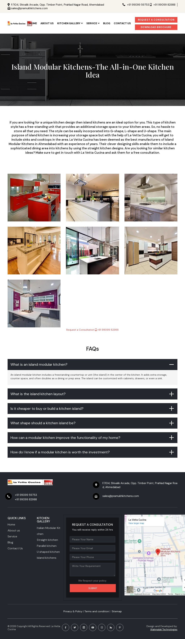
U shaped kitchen (48, 552)
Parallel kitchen (47, 546)
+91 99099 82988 (162, 5)
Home (11, 524)
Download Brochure (156, 27)
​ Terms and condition (96, 611)
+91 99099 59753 (135, 5)
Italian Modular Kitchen (48, 531)
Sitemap (117, 611)
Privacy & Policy (72, 611)
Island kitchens (46, 558)
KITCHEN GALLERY (70, 23)
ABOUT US (47, 23)
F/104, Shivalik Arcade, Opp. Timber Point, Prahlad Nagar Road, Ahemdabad (57, 5)
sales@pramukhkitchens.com (29, 8)
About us (14, 530)
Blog (106, 23)
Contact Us (15, 548)
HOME (33, 23)
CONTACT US (122, 23)
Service (12, 536)
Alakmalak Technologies (163, 629)
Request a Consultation (156, 19)
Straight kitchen (47, 540)
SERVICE (93, 23)
